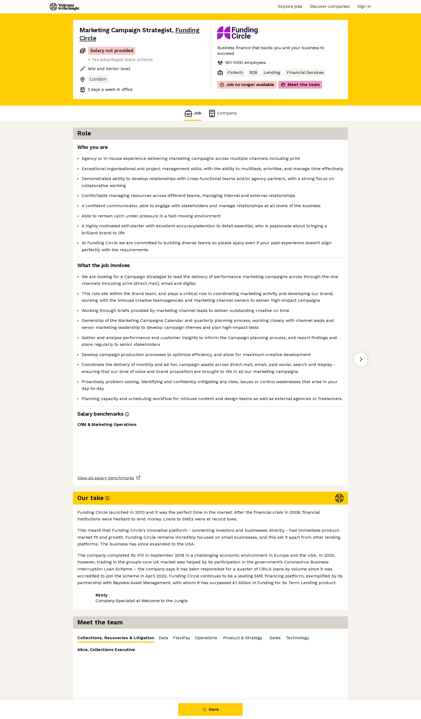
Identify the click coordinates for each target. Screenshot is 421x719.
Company (222, 113)
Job (192, 113)
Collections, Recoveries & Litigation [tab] (259, 150)
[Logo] (64, 6)
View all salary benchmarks (105, 656)
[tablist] (285, 149)
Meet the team (300, 84)
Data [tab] (307, 148)
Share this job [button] (94, 677)
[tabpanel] (285, 198)
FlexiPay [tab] (325, 148)
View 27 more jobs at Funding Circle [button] (154, 677)
